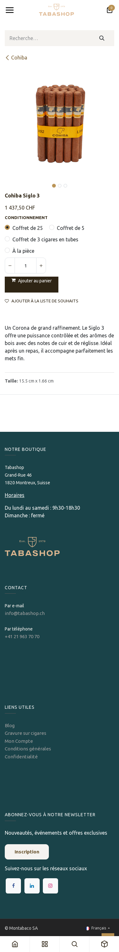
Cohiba (16, 57)
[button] (10, 181)
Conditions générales (28, 748)
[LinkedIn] (32, 885)
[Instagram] (50, 885)
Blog (10, 725)
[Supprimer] (10, 265)
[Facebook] (13, 885)
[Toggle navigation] (9, 10)
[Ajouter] (41, 265)
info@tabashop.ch (25, 613)
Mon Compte (19, 741)
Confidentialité (21, 756)
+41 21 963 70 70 (22, 636)
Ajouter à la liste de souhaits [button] (41, 301)
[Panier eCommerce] (109, 10)
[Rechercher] (102, 38)
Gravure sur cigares (25, 733)
